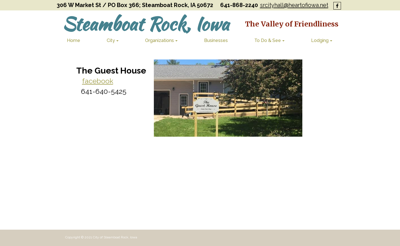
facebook (97, 81)
